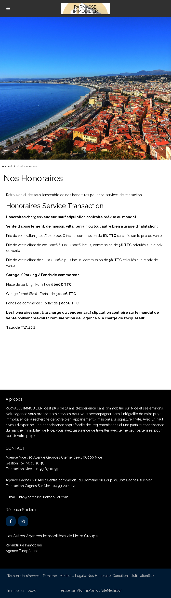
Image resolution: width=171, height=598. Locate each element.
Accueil (7, 166)
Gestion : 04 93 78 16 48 (25, 463)
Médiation (114, 590)
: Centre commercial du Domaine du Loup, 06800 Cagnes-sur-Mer (79, 480)
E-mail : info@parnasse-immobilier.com (37, 497)
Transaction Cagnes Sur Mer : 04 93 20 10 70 (41, 486)
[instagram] (23, 521)
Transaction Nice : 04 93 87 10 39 (32, 469)
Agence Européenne (22, 551)
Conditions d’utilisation (130, 576)
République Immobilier (24, 545)
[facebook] (11, 521)
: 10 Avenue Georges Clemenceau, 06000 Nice (54, 457)
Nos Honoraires (100, 576)
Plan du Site (98, 590)
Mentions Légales (74, 576)
